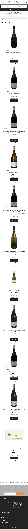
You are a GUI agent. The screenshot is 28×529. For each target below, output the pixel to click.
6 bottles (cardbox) (14, 58)
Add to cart (14, 61)
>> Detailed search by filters (7, 9)
